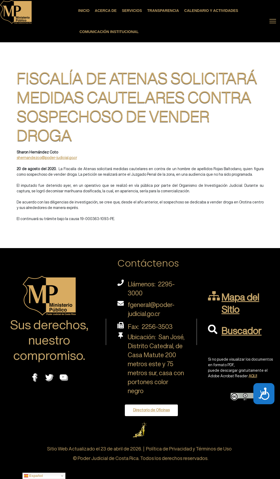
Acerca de (106, 10)
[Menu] (272, 21)
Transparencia (163, 10)
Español (33, 476)
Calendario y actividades (211, 10)
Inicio (83, 10)
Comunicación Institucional (109, 32)
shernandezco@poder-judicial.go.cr (47, 158)
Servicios (132, 10)
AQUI (253, 376)
